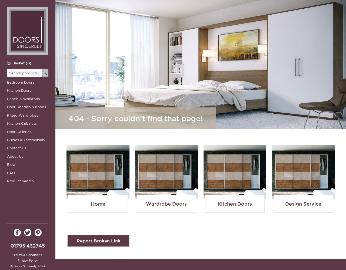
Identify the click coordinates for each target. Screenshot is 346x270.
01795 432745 (28, 245)
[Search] (45, 73)
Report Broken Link (98, 240)
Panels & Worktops (23, 99)
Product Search (20, 181)
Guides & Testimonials (26, 140)
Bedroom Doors (20, 82)
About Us (15, 156)
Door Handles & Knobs (26, 107)
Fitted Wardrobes (22, 115)
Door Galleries (19, 132)
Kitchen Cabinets (21, 123)
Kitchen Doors (19, 90)
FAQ (11, 173)
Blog (11, 164)
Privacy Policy (28, 260)
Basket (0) (21, 63)
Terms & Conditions (28, 254)
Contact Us (16, 148)
